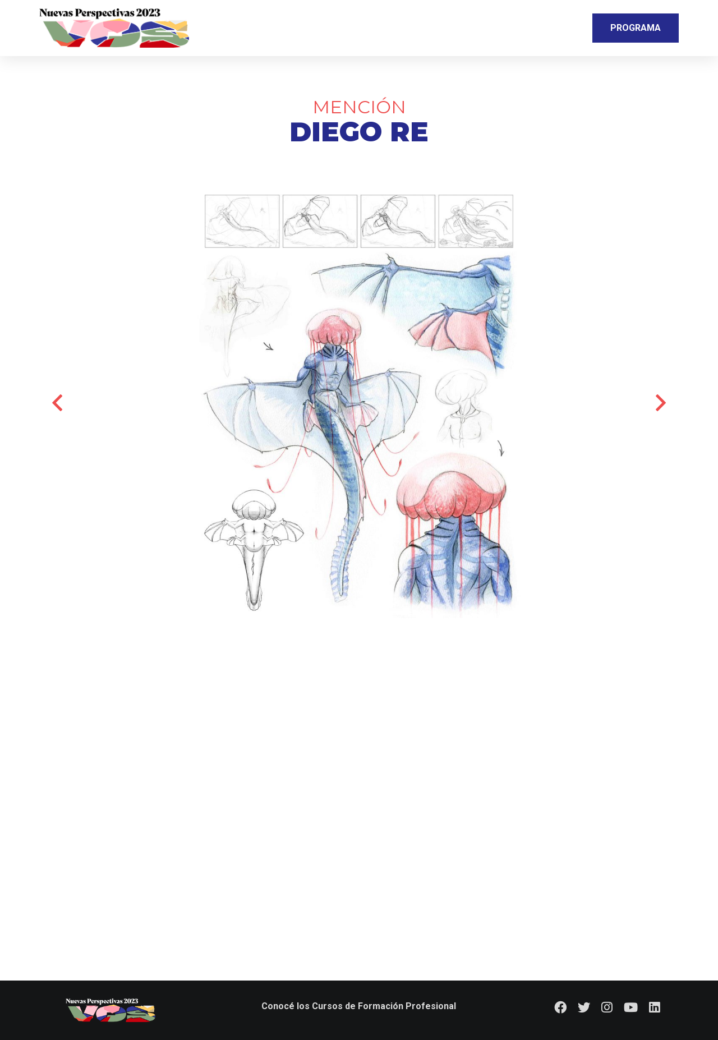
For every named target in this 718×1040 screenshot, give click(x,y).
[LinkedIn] (654, 1007)
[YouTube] (631, 1007)
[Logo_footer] (111, 1010)
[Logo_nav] (114, 28)
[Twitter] (584, 1007)
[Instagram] (607, 1007)
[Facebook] (560, 1007)
